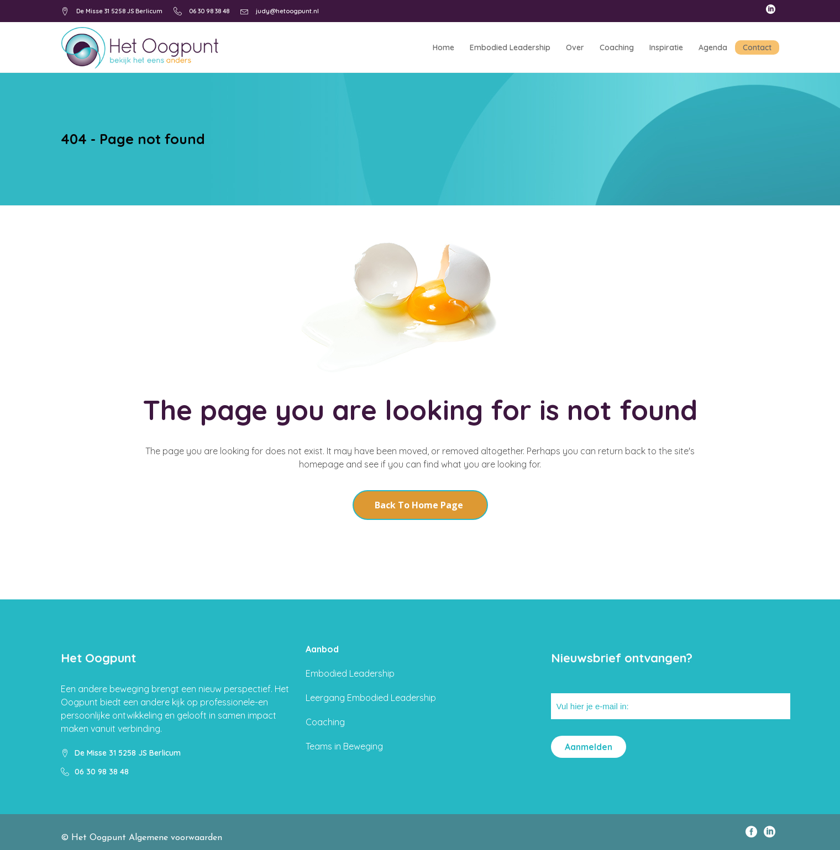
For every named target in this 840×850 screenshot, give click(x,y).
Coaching (325, 721)
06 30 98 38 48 (209, 11)
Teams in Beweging (344, 746)
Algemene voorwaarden (175, 837)
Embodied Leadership (350, 673)
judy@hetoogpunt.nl (287, 11)
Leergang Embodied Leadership (371, 697)
